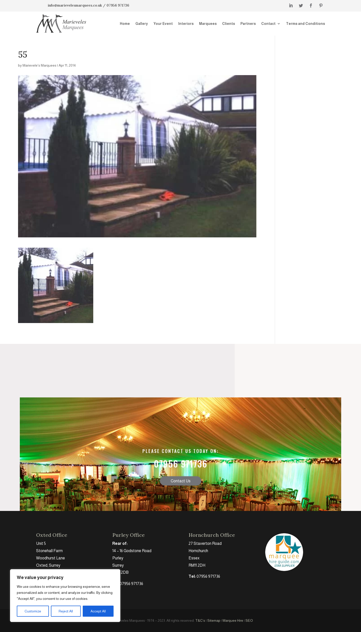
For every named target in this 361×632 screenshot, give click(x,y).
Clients (228, 24)
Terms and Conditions (305, 24)
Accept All (98, 611)
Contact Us (181, 504)
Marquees (208, 24)
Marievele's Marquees (39, 65)
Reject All (66, 611)
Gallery (141, 24)
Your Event (163, 24)
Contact (268, 24)
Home (125, 24)
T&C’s (200, 620)
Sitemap (213, 620)
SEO (249, 620)
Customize (33, 611)
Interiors (186, 24)
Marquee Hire (233, 620)
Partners (248, 24)
